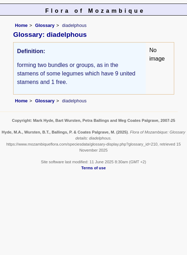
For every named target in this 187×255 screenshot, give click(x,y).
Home (21, 25)
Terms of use (93, 168)
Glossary (45, 25)
